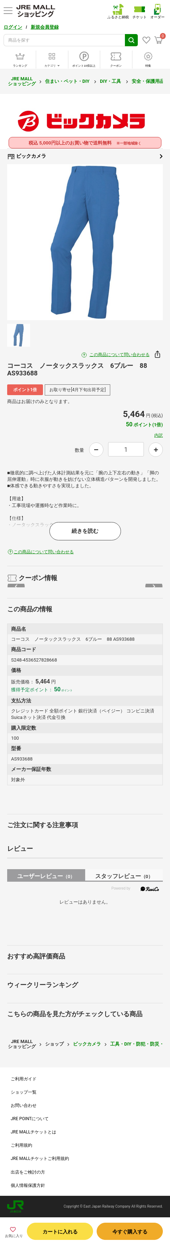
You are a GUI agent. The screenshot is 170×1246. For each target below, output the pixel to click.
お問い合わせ (24, 1105)
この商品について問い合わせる (119, 354)
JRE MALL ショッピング (22, 81)
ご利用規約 (21, 1145)
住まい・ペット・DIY (68, 81)
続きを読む (85, 531)
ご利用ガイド (24, 1078)
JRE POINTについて (30, 1118)
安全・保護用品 (148, 81)
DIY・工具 (111, 81)
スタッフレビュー (124, 876)
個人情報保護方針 (28, 1185)
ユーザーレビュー (46, 876)
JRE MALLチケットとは (33, 1131)
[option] (85, 242)
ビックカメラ (85, 156)
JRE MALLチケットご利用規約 (40, 1158)
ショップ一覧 (24, 1092)
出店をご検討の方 (28, 1172)
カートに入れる (60, 1232)
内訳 (158, 435)
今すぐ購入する (129, 1232)
